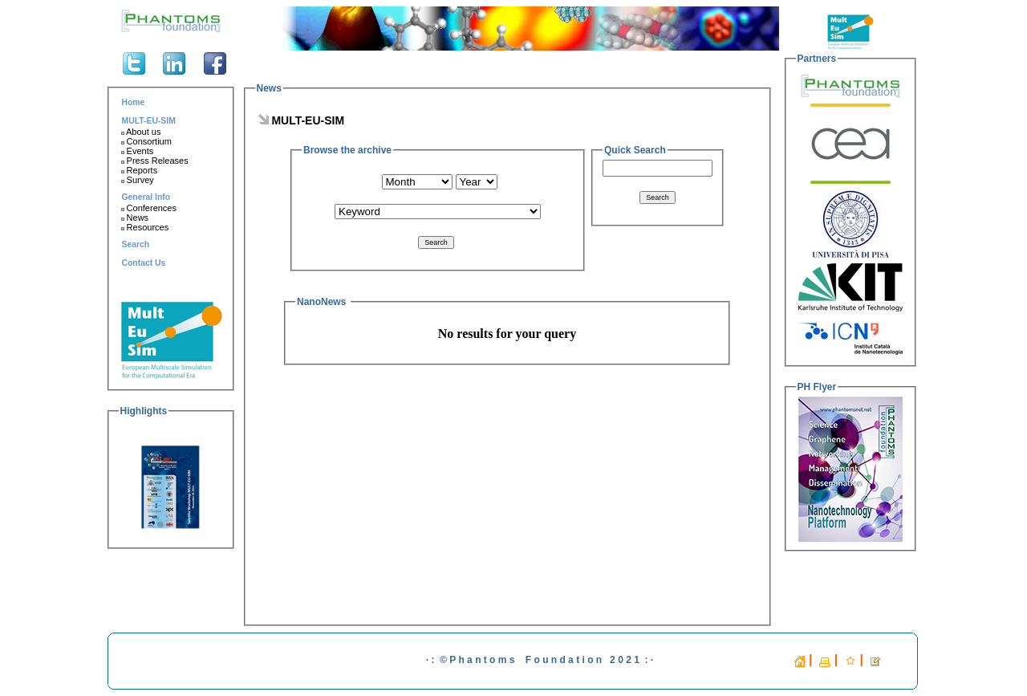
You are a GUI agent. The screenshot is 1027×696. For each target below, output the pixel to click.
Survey (136, 180)
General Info (146, 197)
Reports (138, 170)
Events (136, 151)
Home (133, 102)
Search (136, 244)
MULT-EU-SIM (149, 120)
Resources (144, 227)
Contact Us (144, 262)
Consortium (145, 141)
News (134, 217)
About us (140, 131)
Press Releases (154, 160)
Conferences (148, 208)
